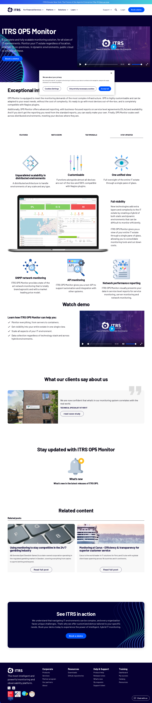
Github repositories (76, 676)
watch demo (56, 135)
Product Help (98, 672)
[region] (77, 82)
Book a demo (136, 10)
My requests (98, 682)
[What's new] (76, 472)
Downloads (72, 672)
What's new (98, 679)
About (44, 685)
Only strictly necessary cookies (81, 89)
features (23, 135)
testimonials (91, 135)
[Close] (111, 73)
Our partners (47, 682)
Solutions (63, 10)
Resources (123, 682)
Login (123, 10)
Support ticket (99, 685)
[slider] (101, 64)
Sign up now (104, 2)
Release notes (99, 676)
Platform (50, 10)
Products (46, 672)
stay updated (127, 135)
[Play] (80, 64)
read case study (72, 413)
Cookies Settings (52, 89)
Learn (74, 10)
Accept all (105, 89)
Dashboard (123, 672)
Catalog (122, 679)
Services (46, 676)
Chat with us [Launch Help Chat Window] (142, 698)
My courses (123, 676)
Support (107, 10)
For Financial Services (33, 10)
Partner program (49, 679)
